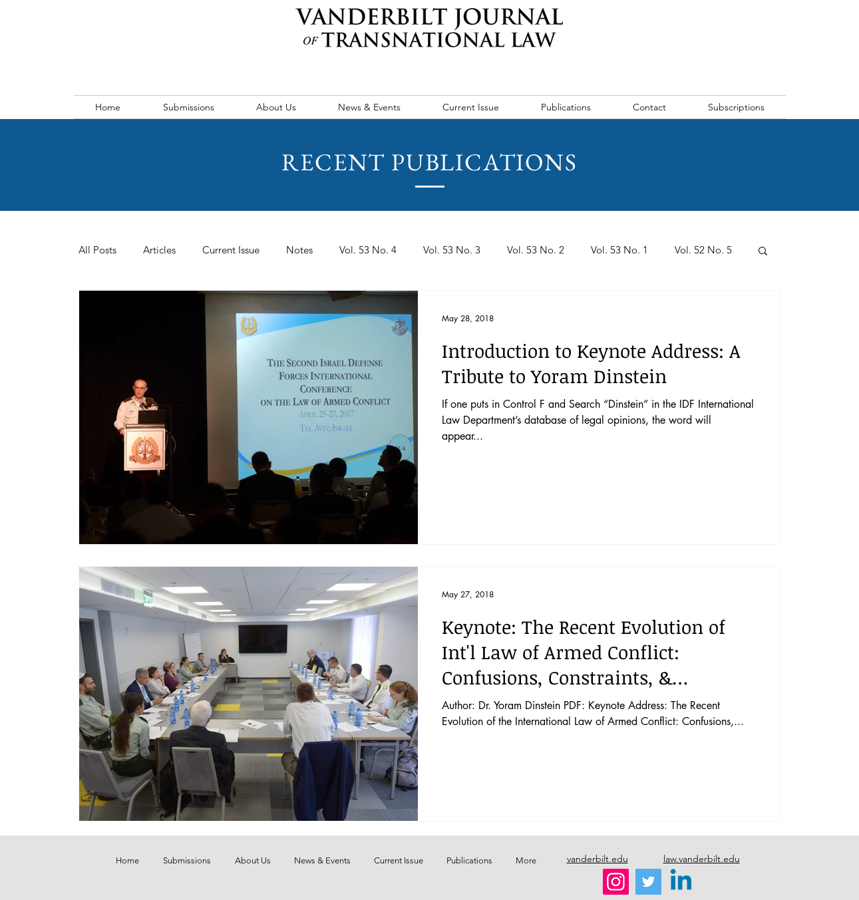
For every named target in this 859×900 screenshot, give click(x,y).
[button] (763, 252)
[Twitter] (648, 882)
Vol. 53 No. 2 (535, 250)
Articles (159, 250)
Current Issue (230, 250)
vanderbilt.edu (597, 859)
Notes (299, 250)
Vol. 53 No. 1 (619, 250)
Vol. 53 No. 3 (451, 250)
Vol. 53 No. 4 (368, 250)
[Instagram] (616, 882)
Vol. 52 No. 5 (703, 250)
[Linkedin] (681, 882)
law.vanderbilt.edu (701, 859)
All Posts (97, 250)
